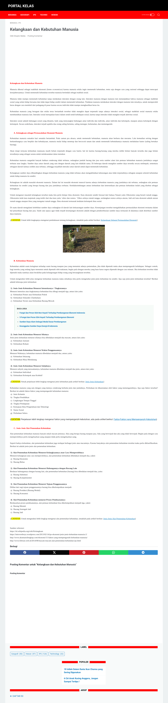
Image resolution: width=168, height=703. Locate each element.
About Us (57, 694)
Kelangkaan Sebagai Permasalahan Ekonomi (35, 249)
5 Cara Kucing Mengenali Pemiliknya (138, 99)
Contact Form (68, 694)
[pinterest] (59, 597)
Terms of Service (118, 694)
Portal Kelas (23, 3)
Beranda (14, 10)
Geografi (26, 10)
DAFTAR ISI (126, 74)
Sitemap (105, 694)
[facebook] (20, 597)
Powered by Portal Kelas (90, 699)
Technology (126, 32)
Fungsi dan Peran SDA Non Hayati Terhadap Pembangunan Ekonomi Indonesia (52, 345)
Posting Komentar (35, 33)
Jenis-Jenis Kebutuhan (94, 413)
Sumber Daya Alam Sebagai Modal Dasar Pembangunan (43, 354)
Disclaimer (81, 694)
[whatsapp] (79, 597)
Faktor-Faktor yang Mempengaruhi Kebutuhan (38, 457)
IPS (36, 10)
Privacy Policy (93, 694)
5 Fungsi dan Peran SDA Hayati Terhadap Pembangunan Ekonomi (47, 349)
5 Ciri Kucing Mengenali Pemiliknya (138, 95)
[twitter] (40, 597)
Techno (45, 10)
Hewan (56, 10)
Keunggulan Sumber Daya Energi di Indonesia (39, 358)
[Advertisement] (59, 56)
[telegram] (99, 597)
